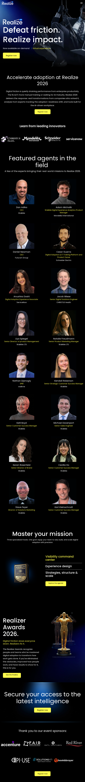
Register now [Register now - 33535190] (43, 112)
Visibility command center (59, 558)
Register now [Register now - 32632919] (11, 55)
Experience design (58, 566)
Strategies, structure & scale (61, 574)
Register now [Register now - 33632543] (42, 710)
